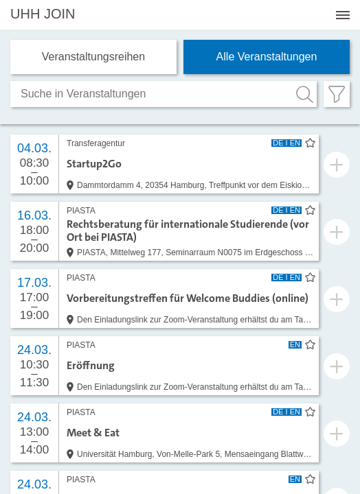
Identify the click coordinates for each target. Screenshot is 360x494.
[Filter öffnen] (337, 94)
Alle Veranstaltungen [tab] (266, 56)
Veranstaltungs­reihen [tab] (93, 56)
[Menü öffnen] (343, 15)
